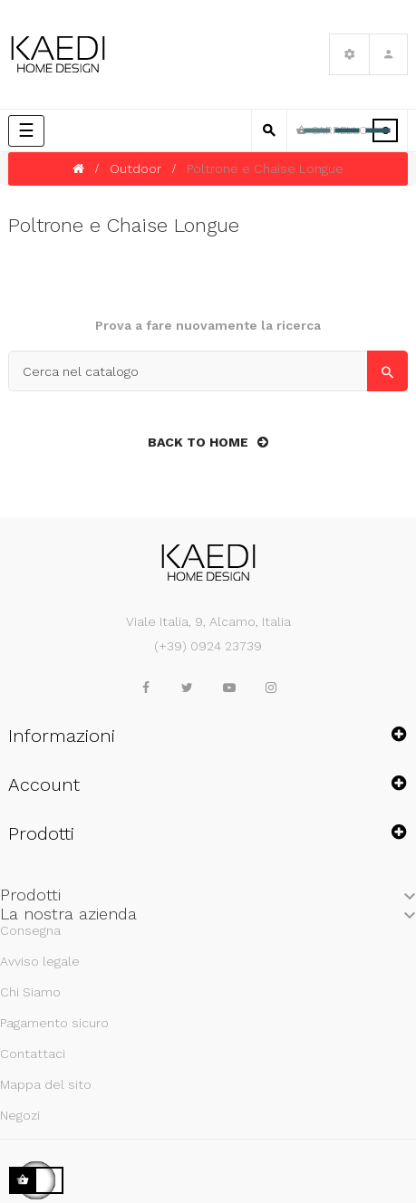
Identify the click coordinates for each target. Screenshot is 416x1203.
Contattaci (32, 1053)
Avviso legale (40, 961)
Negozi (20, 1115)
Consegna (30, 930)
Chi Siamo (30, 992)
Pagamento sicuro (54, 1022)
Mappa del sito (46, 1084)
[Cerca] (208, 371)
